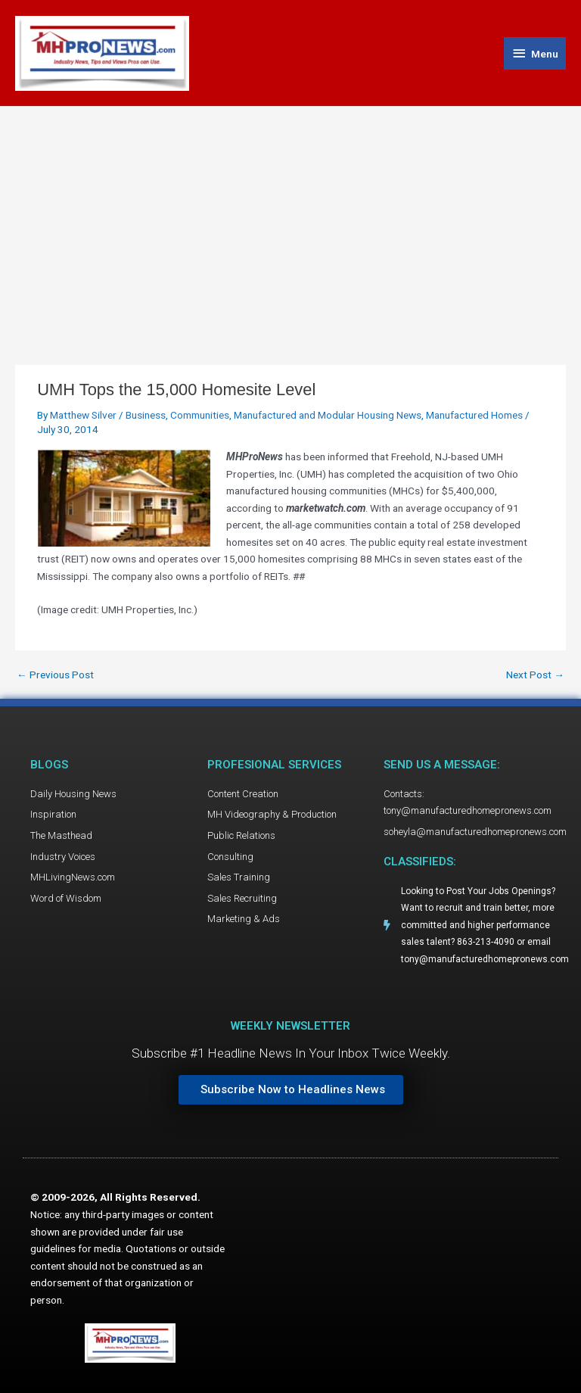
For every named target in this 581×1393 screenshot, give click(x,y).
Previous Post (55, 675)
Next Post (535, 675)
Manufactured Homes (474, 415)
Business (146, 415)
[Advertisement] (290, 220)
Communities (199, 415)
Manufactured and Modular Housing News (327, 415)
